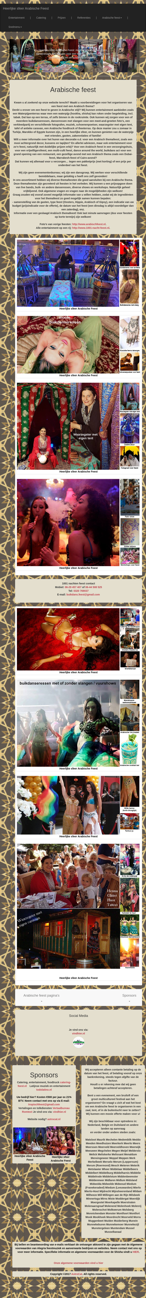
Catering (41, 17)
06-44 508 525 (93, 587)
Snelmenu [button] (15, 26)
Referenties (84, 17)
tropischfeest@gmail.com (44, 1104)
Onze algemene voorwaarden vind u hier (78, 1262)
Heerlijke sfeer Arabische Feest (26, 8)
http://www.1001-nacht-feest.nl (90, 227)
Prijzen (62, 17)
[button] (41, 997)
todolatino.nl (44, 1089)
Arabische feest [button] (112, 17)
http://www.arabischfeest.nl (89, 224)
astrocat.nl (54, 1119)
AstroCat (76, 1274)
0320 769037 (81, 590)
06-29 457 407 (73, 587)
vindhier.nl (78, 1033)
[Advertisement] (77, 1288)
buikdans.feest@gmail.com (83, 594)
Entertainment (16, 17)
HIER (136, 1251)
